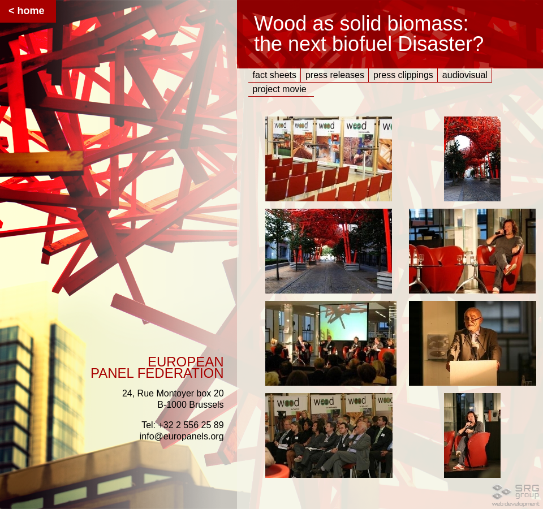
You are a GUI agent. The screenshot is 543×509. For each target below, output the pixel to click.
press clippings (403, 75)
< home (26, 10)
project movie (280, 89)
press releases (334, 75)
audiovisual (465, 75)
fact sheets (274, 75)
